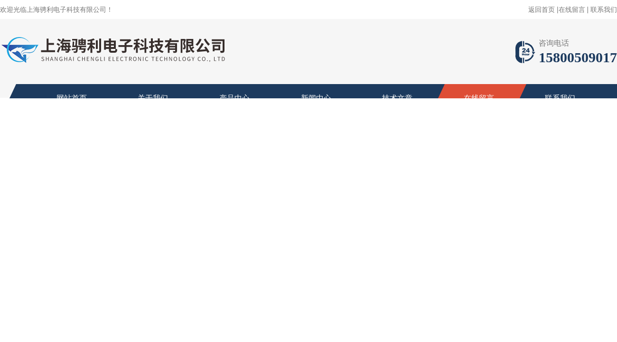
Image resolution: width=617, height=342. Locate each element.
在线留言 (572, 9)
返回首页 (541, 9)
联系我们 (603, 9)
